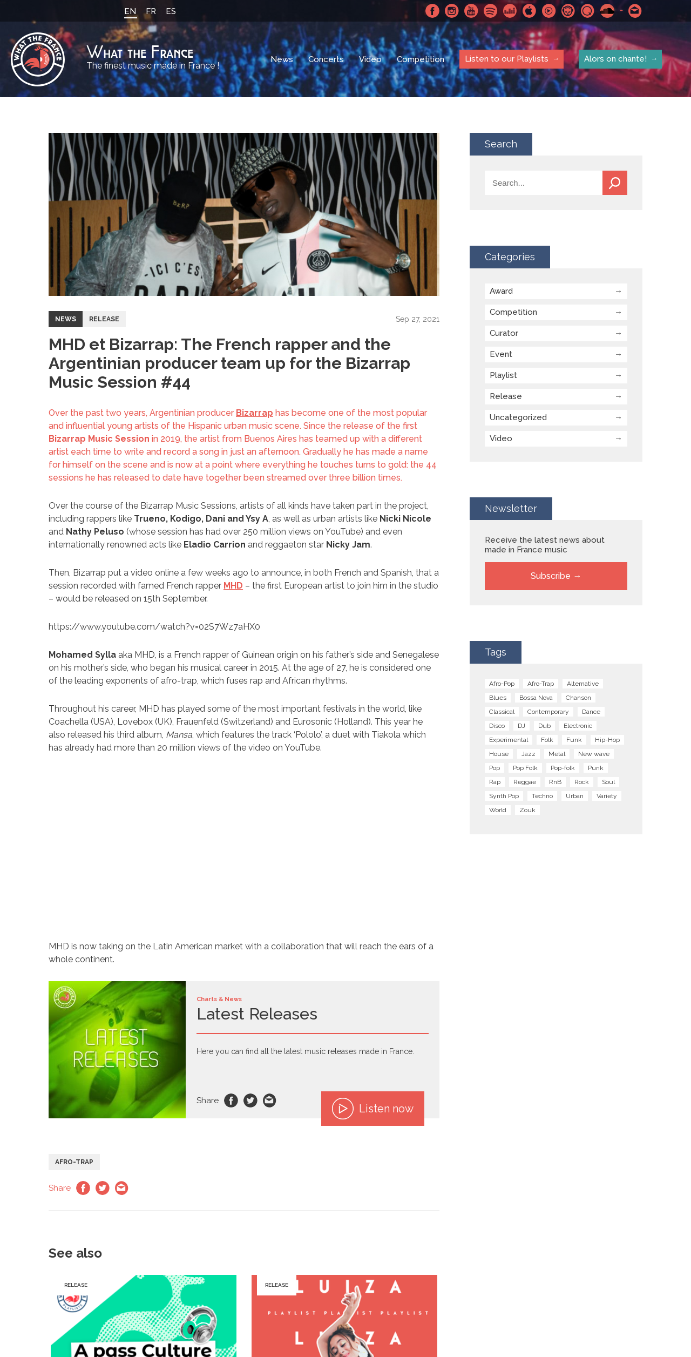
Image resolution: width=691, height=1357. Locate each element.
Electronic (578, 726)
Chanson (578, 697)
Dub (544, 726)
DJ (521, 726)
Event (501, 354)
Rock (581, 782)
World (497, 810)
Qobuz (588, 11)
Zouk (527, 810)
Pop (494, 768)
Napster (568, 11)
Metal (556, 754)
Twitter (250, 1100)
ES (171, 11)
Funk (574, 740)
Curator (504, 333)
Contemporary (548, 711)
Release (104, 319)
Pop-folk (563, 768)
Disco (497, 726)
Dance (591, 711)
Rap (494, 782)
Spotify (491, 11)
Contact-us (635, 11)
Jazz (528, 754)
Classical (501, 711)
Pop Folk (525, 768)
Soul (608, 782)
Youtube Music (549, 11)
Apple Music (530, 11)
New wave (593, 754)
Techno (542, 796)
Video (370, 59)
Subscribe (551, 576)
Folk (547, 740)
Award (501, 291)
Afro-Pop (501, 683)
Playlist (503, 375)
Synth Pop (504, 796)
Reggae (524, 782)
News (281, 59)
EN (130, 11)
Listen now (373, 1108)
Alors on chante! (615, 59)
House (499, 754)
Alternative (583, 683)
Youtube (471, 11)
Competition (420, 59)
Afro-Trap (74, 1162)
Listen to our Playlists (506, 59)
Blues (497, 697)
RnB (555, 782)
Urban (575, 796)
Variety (607, 796)
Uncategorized (518, 417)
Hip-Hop (607, 740)
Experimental (508, 740)
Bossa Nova (536, 697)
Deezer (510, 11)
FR (151, 11)
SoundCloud (607, 11)
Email (270, 1100)
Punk (596, 768)
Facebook (432, 11)
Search (614, 183)
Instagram (452, 11)
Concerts (326, 59)
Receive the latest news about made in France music (545, 545)
